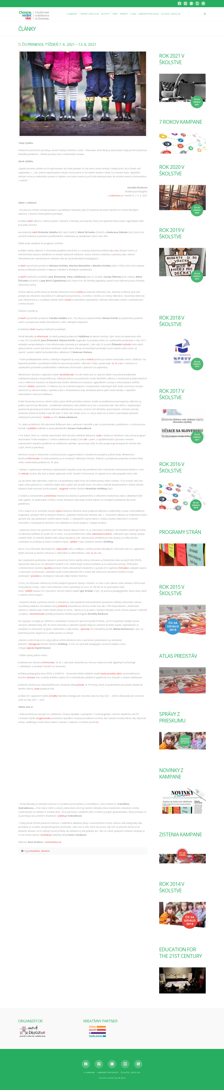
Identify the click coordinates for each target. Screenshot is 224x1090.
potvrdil (80, 684)
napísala (30, 647)
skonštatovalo (67, 374)
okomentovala (37, 613)
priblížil (28, 590)
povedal (35, 575)
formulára (124, 567)
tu (112, 250)
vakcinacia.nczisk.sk (102, 533)
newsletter (34, 850)
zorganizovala (43, 718)
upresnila (85, 628)
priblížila (32, 428)
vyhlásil (73, 541)
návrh (30, 220)
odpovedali (61, 548)
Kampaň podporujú (108, 1072)
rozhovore (115, 195)
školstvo (45, 850)
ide (85, 439)
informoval (42, 336)
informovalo (33, 458)
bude (99, 435)
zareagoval (34, 643)
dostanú (31, 677)
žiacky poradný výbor (111, 673)
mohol (90, 359)
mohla (79, 291)
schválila (53, 695)
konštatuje (46, 834)
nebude (25, 473)
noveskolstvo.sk (53, 842)
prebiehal (62, 606)
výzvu (59, 510)
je (114, 443)
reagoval (63, 488)
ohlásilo (31, 386)
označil (67, 299)
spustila (48, 567)
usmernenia (50, 495)
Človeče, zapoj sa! (130, 1072)
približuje (62, 815)
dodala (46, 417)
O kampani (89, 1072)
